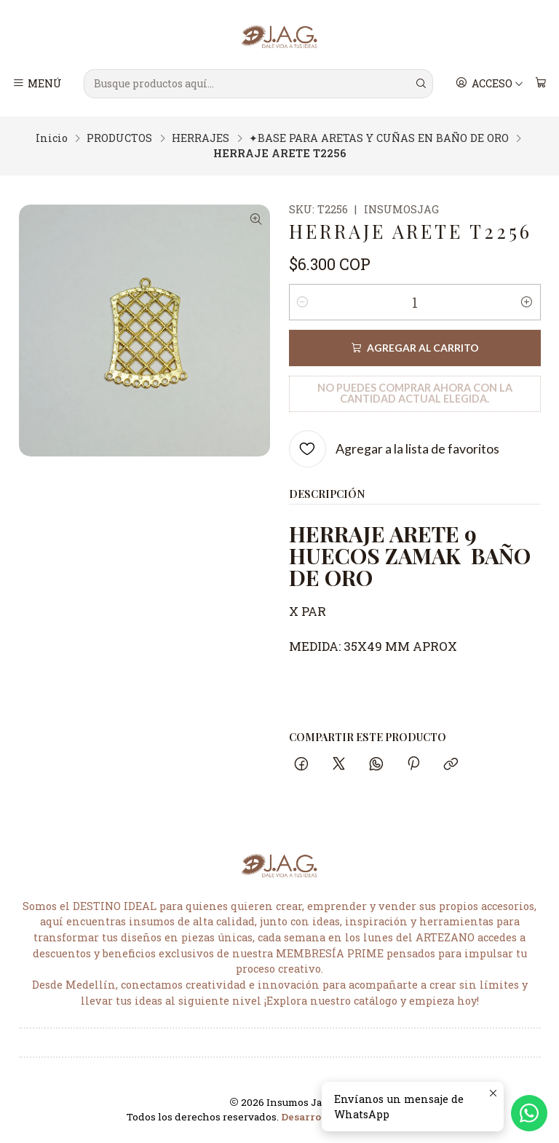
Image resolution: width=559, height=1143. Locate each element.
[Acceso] (489, 84)
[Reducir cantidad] (303, 302)
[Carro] (540, 84)
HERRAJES (200, 138)
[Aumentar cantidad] (527, 302)
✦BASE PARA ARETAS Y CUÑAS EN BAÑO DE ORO (379, 138)
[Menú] (37, 84)
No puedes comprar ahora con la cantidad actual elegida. (414, 392)
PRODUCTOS (119, 138)
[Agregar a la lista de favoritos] (394, 448)
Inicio (52, 138)
